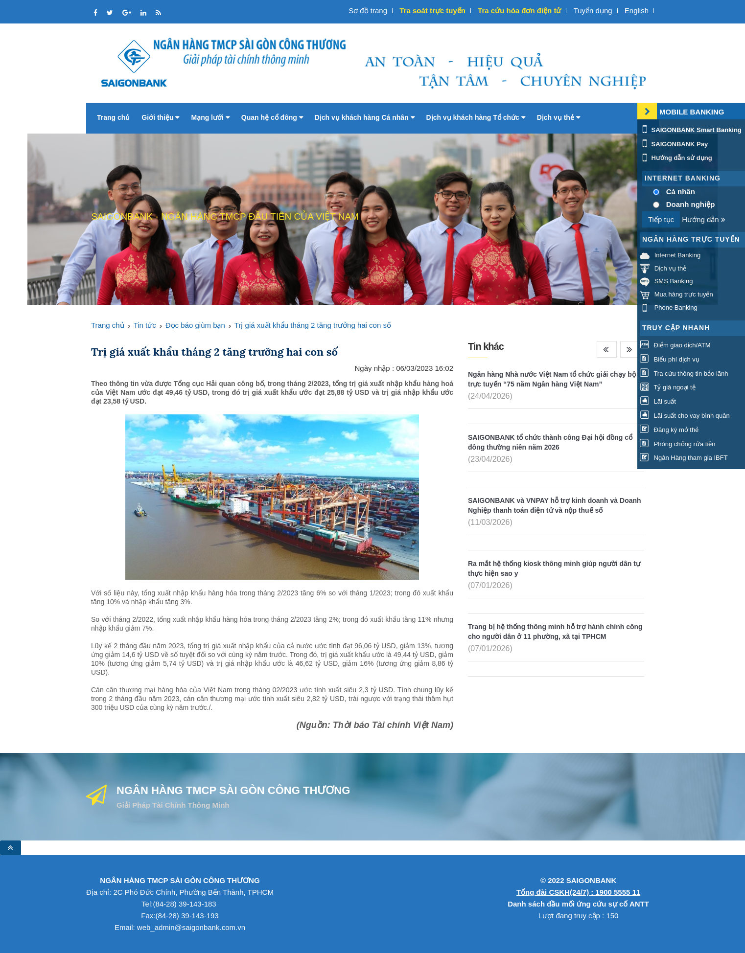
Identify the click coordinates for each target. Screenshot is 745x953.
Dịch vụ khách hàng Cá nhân (365, 117)
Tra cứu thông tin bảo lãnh (684, 373)
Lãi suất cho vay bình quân (685, 415)
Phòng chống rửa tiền (678, 444)
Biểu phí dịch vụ (669, 359)
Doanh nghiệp (690, 204)
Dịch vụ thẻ (558, 117)
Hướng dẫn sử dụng (676, 157)
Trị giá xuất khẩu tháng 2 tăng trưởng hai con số (312, 325)
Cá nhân (680, 191)
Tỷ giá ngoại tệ (668, 387)
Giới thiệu (160, 117)
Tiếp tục (661, 219)
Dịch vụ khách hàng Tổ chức (475, 117)
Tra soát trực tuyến (432, 10)
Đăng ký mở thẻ (669, 429)
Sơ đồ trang (368, 10)
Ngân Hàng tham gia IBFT (684, 458)
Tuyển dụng (593, 10)
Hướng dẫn (703, 219)
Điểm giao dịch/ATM (675, 345)
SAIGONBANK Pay (674, 144)
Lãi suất (658, 401)
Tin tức (145, 325)
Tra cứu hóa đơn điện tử (519, 10)
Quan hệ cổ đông (272, 117)
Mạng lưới (210, 117)
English (637, 10)
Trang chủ (113, 117)
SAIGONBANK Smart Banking (691, 130)
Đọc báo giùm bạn (195, 325)
